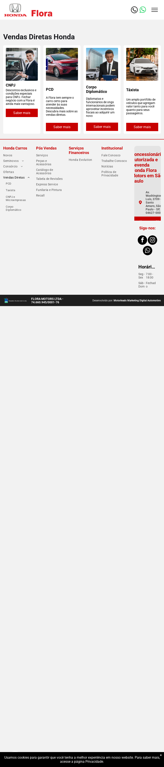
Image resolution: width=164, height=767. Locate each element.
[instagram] (152, 240)
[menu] (154, 9)
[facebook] (142, 240)
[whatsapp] (147, 251)
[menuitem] (16, 155)
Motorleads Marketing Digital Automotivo (137, 300)
